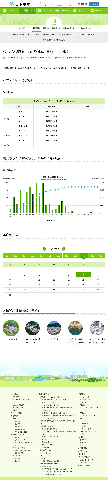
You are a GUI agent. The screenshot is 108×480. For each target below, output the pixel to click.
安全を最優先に (45, 409)
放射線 (84, 425)
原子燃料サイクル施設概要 (21, 399)
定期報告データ (20, 439)
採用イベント (84, 444)
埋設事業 (46, 27)
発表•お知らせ (65, 10)
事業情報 (28, 10)
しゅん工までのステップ (50, 404)
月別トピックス (33, 34)
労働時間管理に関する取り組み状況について (57, 468)
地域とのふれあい (48, 444)
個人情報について (86, 462)
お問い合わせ (83, 450)
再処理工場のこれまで (49, 402)
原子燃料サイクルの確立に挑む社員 (54, 399)
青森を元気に (46, 447)
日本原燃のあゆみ (19, 407)
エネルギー (85, 420)
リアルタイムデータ (21, 436)
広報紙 (82, 404)
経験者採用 (84, 442)
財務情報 (16, 409)
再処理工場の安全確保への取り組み (54, 412)
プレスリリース (45, 455)
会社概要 (16, 396)
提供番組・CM (85, 399)
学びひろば (84, 417)
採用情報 (98, 10)
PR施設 (82, 412)
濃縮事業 (36, 27)
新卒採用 (83, 439)
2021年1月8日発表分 (12, 57)
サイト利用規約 (84, 456)
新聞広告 (83, 402)
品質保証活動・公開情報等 (21, 450)
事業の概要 (21, 27)
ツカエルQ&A (86, 428)
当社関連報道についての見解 (50, 460)
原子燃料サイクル (88, 423)
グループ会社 (17, 412)
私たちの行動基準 (19, 404)
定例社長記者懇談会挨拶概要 (50, 463)
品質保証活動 (19, 452)
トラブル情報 (80, 34)
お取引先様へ (94, 4)
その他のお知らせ (46, 466)
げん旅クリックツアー (87, 415)
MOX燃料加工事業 (84, 27)
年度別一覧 (60, 57)
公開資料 (17, 455)
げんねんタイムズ (46, 449)
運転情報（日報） (49, 34)
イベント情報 (84, 396)
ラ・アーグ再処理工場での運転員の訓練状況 (57, 407)
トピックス (44, 458)
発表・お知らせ (45, 452)
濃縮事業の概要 (18, 34)
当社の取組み (47, 10)
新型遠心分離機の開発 (49, 428)
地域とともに (44, 439)
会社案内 (10, 10)
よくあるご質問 (20, 447)
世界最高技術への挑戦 (47, 425)
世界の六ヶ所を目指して (50, 436)
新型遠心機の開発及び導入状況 (54, 39)
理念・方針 (16, 402)
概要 (14, 418)
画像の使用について (86, 459)
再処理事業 (56, 27)
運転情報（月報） (65, 34)
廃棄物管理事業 (68, 27)
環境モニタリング (19, 434)
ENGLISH (50, 5)
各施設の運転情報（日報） (77, 57)
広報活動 (81, 10)
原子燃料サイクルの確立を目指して (52, 396)
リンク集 (81, 453)
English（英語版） (85, 465)
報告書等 (17, 458)
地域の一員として (48, 441)
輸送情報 (91, 34)
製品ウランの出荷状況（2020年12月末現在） (38, 57)
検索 (70, 5)
